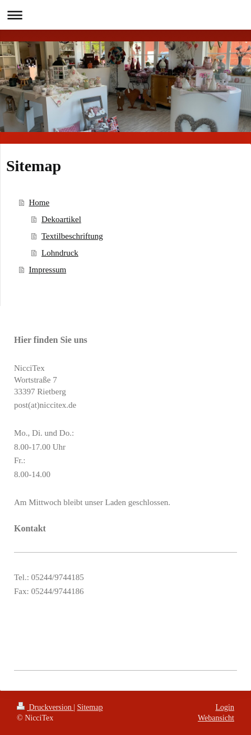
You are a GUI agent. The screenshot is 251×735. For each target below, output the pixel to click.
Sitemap (90, 707)
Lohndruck (59, 252)
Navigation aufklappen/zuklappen (125, 15)
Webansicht (216, 718)
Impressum (48, 269)
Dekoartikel (61, 219)
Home (39, 202)
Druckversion (45, 707)
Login (225, 707)
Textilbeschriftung (72, 236)
